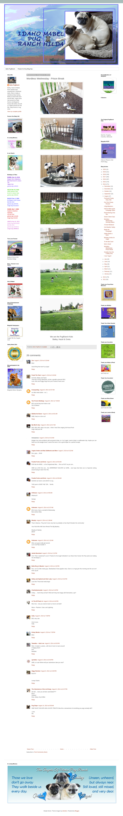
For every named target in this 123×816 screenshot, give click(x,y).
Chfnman (34, 493)
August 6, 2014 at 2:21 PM (49, 553)
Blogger (77, 811)
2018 (104, 174)
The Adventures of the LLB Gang (41, 689)
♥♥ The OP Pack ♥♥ (37, 601)
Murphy (34, 520)
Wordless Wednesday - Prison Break (108, 248)
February (107, 271)
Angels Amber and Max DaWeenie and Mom (45, 450)
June (105, 261)
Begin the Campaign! (108, 230)
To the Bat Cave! (108, 241)
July (105, 259)
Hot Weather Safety (109, 227)
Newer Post (30, 749)
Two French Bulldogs (38, 401)
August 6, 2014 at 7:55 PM (47, 632)
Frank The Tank (36, 375)
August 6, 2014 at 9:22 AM (65, 450)
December (107, 186)
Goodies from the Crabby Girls (109, 252)
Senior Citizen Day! (109, 216)
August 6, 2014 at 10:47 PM (59, 689)
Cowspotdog (35, 390)
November (107, 189)
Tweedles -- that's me (38, 643)
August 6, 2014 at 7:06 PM (42, 616)
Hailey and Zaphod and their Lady (42, 579)
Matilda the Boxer (37, 414)
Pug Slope (35, 705)
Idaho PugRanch (10, 69)
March (106, 269)
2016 (104, 179)
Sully (33, 616)
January (106, 274)
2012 (104, 279)
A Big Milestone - (109, 206)
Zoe (33, 360)
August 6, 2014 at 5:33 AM (41, 360)
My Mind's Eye (36, 425)
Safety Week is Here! (108, 234)
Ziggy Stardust (36, 671)
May (105, 264)
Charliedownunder (37, 590)
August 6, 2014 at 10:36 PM (48, 671)
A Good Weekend (109, 225)
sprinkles (34, 660)
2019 (104, 172)
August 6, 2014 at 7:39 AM (52, 401)
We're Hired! (107, 244)
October (106, 191)
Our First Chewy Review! (108, 203)
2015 (104, 181)
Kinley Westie (36, 632)
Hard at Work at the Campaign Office (109, 209)
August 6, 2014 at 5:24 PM (50, 590)
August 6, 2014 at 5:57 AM (47, 390)
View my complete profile (14, 111)
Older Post (93, 749)
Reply (33, 369)
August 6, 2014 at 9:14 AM (46, 438)
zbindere (64, 811)
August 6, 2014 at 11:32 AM (45, 540)
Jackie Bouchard (37, 553)
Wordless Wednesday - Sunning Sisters (109, 220)
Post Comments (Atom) (40, 752)
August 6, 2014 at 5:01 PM (59, 579)
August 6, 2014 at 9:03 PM (52, 643)
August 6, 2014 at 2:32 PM (52, 566)
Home (61, 749)
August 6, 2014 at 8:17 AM (48, 425)
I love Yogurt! (107, 256)
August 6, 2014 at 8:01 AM (50, 414)
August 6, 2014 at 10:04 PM (45, 660)
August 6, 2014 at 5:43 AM (48, 375)
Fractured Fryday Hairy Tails (109, 199)
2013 (104, 277)
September (107, 194)
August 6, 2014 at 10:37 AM (45, 507)
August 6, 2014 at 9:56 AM (54, 478)
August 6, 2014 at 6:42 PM (51, 601)
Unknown (34, 507)
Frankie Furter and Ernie (39, 462)
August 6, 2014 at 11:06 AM (44, 520)
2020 (104, 169)
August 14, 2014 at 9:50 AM (46, 705)
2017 (104, 177)
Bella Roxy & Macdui (38, 566)
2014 (104, 184)
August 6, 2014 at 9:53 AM (54, 462)
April (105, 266)
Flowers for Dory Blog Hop (25, 69)
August (106, 196)
